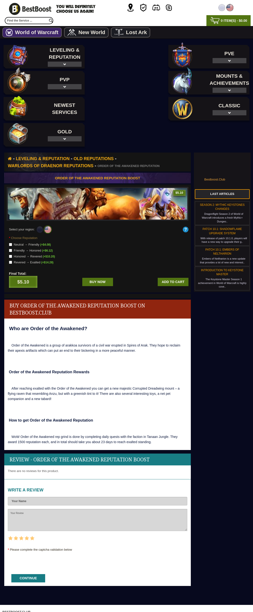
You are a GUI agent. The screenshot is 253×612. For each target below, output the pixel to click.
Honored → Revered (32, 230)
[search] (50, 21)
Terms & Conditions (142, 601)
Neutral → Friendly (30, 218)
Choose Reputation (24, 212)
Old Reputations (93, 132)
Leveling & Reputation (43, 132)
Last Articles (222, 168)
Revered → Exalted (31, 236)
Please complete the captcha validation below (41, 523)
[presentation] (44, 535)
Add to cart (173, 256)
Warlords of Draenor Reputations (50, 139)
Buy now (97, 256)
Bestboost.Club (214, 153)
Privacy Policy (107, 601)
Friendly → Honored (31, 224)
